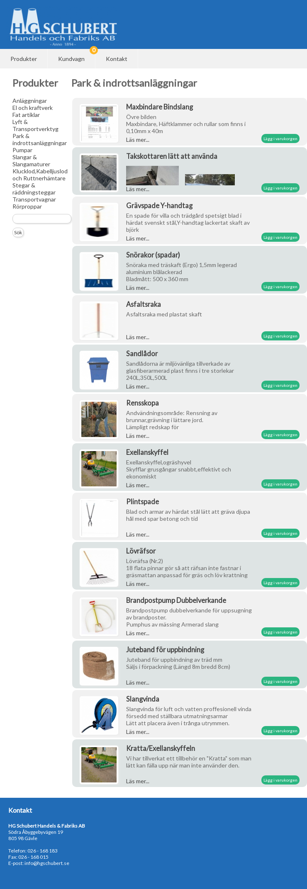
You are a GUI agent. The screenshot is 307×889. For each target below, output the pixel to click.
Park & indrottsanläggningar (39, 139)
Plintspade (142, 501)
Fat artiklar (26, 114)
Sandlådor (142, 353)
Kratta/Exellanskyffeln (160, 748)
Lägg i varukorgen (280, 138)
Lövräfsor (141, 551)
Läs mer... (137, 139)
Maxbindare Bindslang (159, 107)
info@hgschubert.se (46, 863)
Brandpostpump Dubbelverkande (176, 600)
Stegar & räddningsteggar (34, 189)
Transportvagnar (34, 199)
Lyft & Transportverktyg (35, 125)
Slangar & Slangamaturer (31, 160)
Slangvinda (142, 699)
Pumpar (22, 149)
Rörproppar (27, 206)
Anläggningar (29, 100)
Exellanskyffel (147, 452)
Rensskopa (142, 403)
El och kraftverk (32, 107)
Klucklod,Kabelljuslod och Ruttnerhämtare (40, 175)
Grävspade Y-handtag (159, 205)
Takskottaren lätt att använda (171, 156)
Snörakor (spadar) (153, 255)
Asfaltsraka (143, 304)
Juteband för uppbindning (165, 649)
